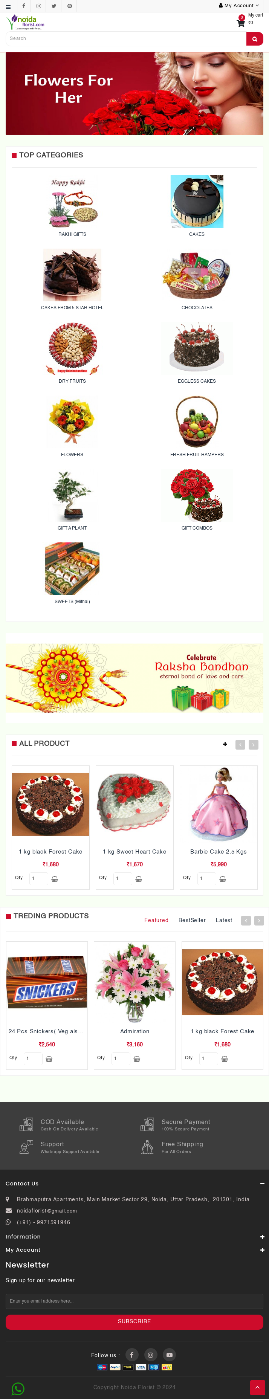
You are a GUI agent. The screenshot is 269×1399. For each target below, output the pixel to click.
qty (19, 878)
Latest (224, 920)
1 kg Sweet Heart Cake (135, 852)
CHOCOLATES (197, 308)
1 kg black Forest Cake (51, 852)
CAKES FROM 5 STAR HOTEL (72, 308)
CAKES (197, 234)
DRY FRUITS (72, 381)
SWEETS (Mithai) (72, 602)
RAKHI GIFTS (72, 234)
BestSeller (192, 920)
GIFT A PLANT (72, 528)
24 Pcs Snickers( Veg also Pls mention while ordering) (83, 1031)
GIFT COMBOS (197, 528)
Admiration (135, 1031)
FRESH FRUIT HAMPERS (197, 455)
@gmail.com (62, 1211)
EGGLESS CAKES (197, 381)
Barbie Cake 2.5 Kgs (218, 852)
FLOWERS (72, 455)
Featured (156, 920)
